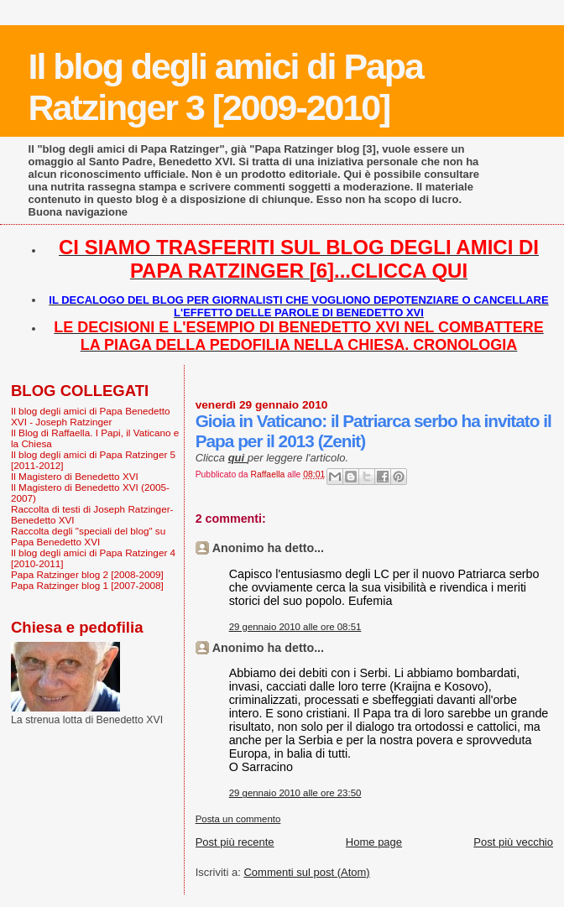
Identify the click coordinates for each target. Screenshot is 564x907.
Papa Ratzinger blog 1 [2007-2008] (87, 585)
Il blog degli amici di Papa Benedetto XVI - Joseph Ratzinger (90, 416)
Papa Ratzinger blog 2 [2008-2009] (87, 574)
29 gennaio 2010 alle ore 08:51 (295, 627)
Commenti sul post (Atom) (306, 872)
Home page (374, 842)
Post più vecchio (513, 842)
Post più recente (235, 842)
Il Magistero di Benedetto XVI (74, 476)
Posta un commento (238, 819)
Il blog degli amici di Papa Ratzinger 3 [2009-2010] (226, 87)
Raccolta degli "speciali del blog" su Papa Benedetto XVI (88, 536)
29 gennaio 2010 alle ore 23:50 (295, 793)
